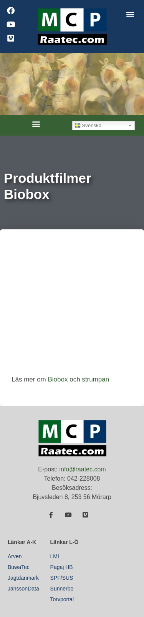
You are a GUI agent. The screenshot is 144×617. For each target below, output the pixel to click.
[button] (130, 14)
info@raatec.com (82, 469)
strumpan (95, 379)
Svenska (88, 125)
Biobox (58, 379)
